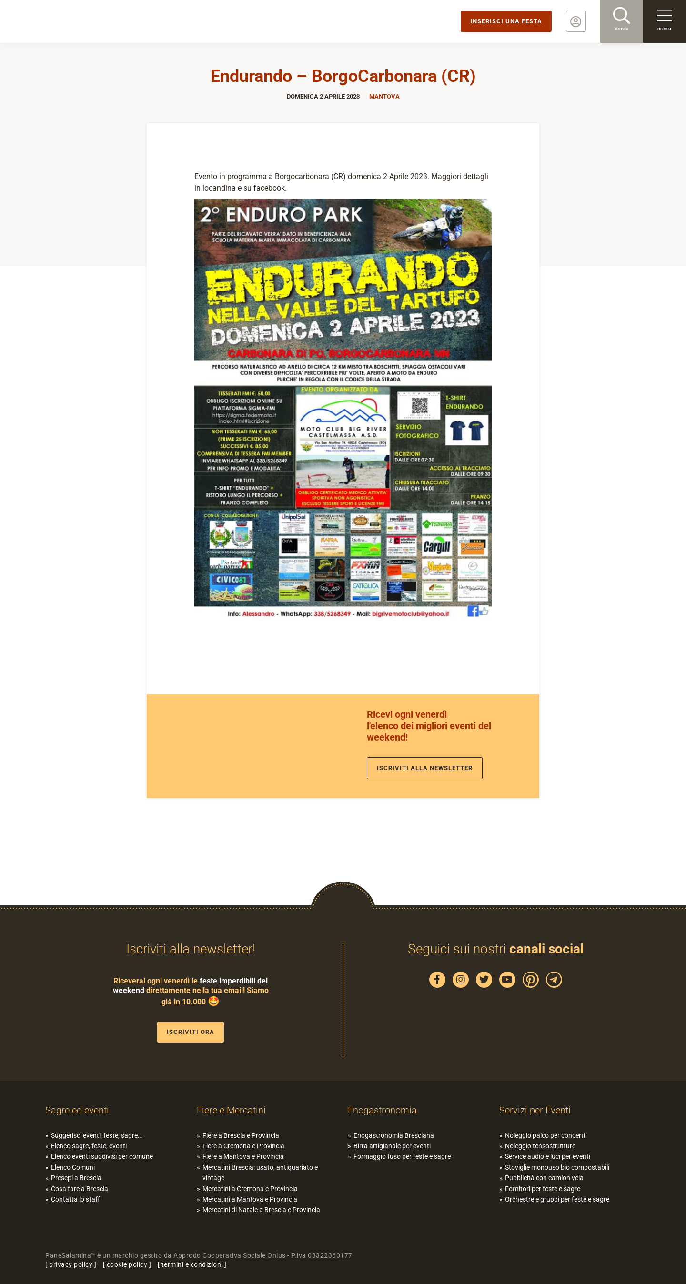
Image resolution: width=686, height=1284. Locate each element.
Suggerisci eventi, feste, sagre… (96, 1135)
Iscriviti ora (190, 1031)
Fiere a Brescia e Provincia (240, 1135)
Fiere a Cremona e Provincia (243, 1146)
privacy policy (70, 1264)
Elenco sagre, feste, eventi (89, 1146)
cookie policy (127, 1264)
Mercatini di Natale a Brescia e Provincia (261, 1210)
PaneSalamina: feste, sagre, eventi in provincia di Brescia (73, 21)
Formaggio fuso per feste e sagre (402, 1156)
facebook (269, 187)
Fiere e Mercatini (231, 1110)
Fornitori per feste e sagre (542, 1189)
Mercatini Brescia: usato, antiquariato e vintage (260, 1173)
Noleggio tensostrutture (540, 1146)
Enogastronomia (382, 1110)
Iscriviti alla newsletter (425, 768)
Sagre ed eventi (77, 1110)
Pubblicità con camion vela (544, 1178)
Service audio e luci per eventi (547, 1156)
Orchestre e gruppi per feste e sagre (557, 1199)
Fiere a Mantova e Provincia (243, 1156)
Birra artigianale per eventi (392, 1146)
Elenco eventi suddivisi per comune (102, 1156)
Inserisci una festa (506, 21)
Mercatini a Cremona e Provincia (250, 1189)
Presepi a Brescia (76, 1178)
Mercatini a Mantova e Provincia (249, 1199)
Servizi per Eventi (535, 1110)
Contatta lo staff (75, 1199)
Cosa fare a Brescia (79, 1189)
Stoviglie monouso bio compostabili (557, 1167)
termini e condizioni (192, 1264)
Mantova (384, 96)
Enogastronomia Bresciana (393, 1135)
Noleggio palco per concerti (545, 1135)
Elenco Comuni (73, 1167)
